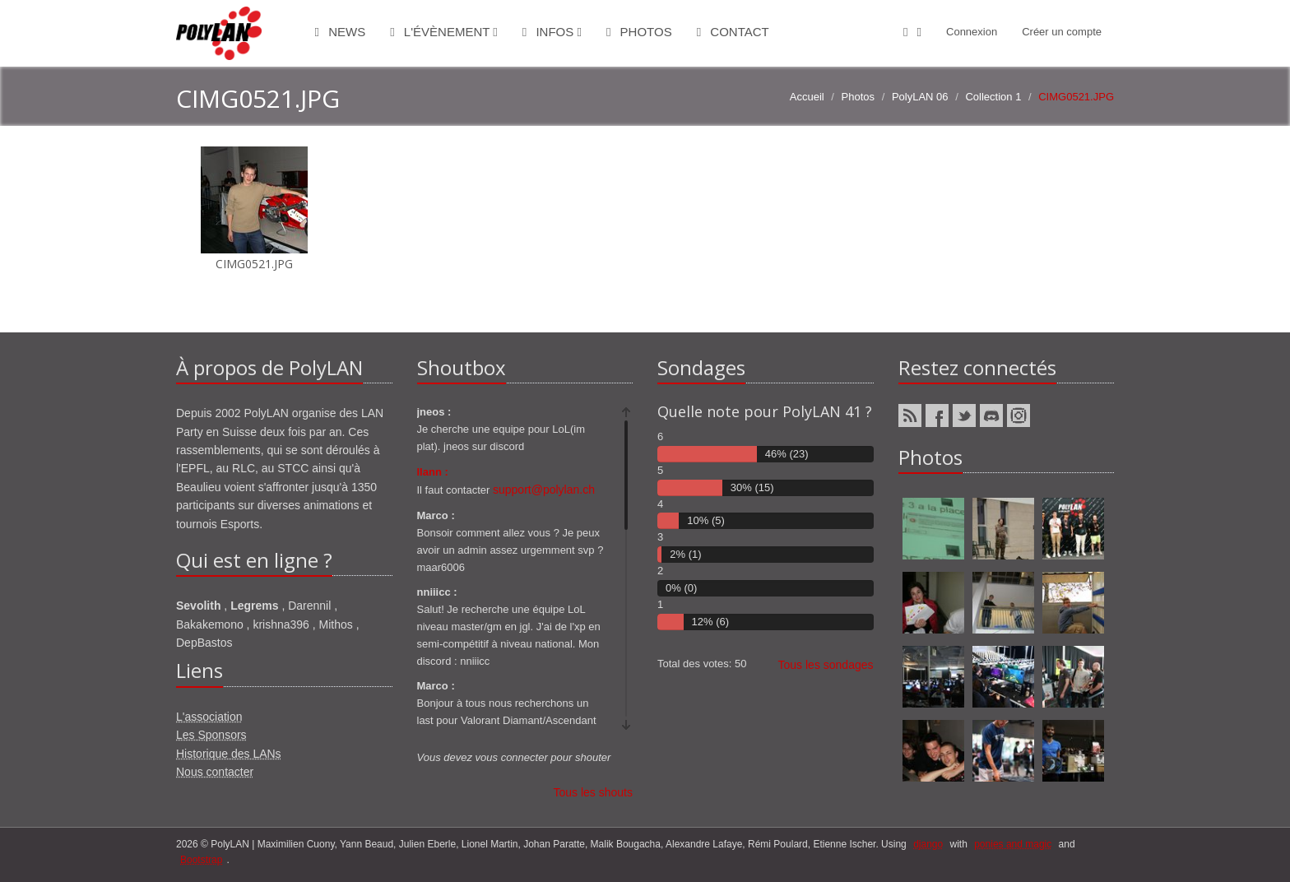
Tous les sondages (826, 664)
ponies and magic (1012, 844)
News (340, 32)
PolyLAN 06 (920, 97)
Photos (639, 32)
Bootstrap (201, 860)
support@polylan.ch (544, 489)
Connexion (971, 32)
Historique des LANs (228, 753)
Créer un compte (1062, 32)
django (928, 844)
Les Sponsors (211, 734)
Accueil (807, 97)
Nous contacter (214, 771)
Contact (733, 32)
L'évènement (444, 32)
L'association (209, 716)
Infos (552, 32)
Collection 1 (993, 97)
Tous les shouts (593, 792)
